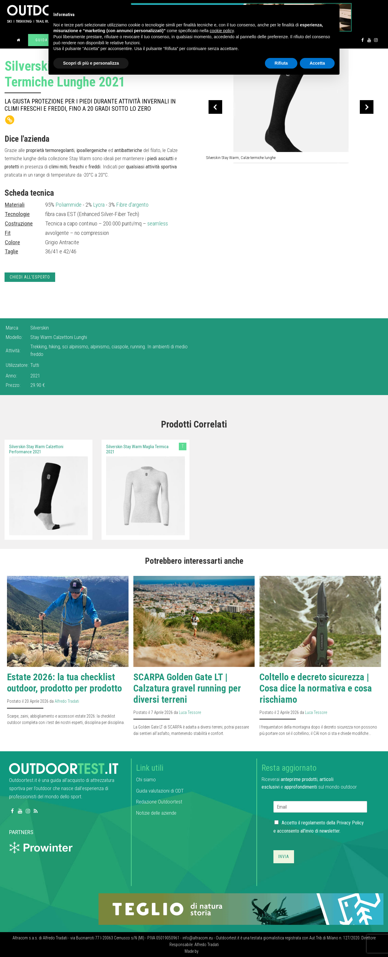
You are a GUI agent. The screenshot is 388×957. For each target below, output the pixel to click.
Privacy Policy (350, 823)
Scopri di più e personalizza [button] (91, 63)
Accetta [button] (317, 63)
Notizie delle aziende (156, 813)
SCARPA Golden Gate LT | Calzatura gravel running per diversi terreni (187, 688)
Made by (192, 951)
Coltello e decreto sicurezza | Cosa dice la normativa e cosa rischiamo (315, 688)
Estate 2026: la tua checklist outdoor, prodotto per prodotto (64, 682)
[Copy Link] (9, 119)
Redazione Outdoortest (159, 802)
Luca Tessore (190, 712)
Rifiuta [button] (281, 63)
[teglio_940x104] (241, 908)
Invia (283, 856)
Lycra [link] (99, 204)
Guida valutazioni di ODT (160, 791)
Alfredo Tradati (67, 701)
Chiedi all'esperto (30, 277)
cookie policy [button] (222, 30)
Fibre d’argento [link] (132, 204)
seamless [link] (157, 223)
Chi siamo (146, 779)
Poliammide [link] (68, 204)
